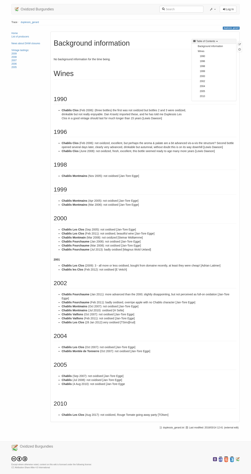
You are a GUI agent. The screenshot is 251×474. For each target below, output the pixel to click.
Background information (210, 46)
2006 (14, 63)
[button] (212, 9)
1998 (202, 66)
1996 (202, 61)
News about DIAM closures (25, 43)
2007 (14, 60)
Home (14, 33)
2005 (14, 67)
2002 (202, 81)
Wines (201, 51)
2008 (14, 57)
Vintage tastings (19, 50)
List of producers (20, 36)
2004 (202, 86)
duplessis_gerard (30, 22)
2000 (202, 76)
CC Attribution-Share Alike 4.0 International (30, 467)
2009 (14, 53)
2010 (202, 96)
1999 (202, 71)
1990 (202, 56)
